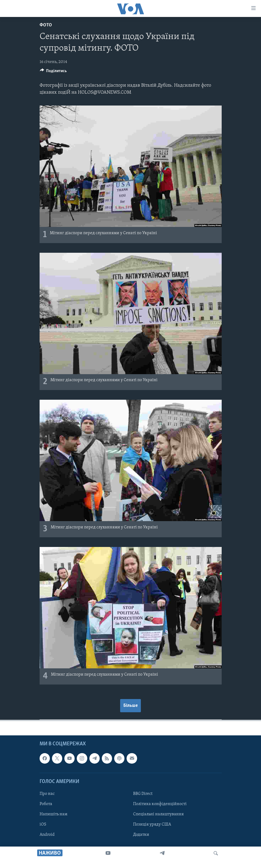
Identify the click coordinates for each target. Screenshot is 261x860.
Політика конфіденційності (160, 804)
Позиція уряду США (152, 825)
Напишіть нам (53, 814)
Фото (46, 25)
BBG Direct (142, 794)
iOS (43, 825)
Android (47, 835)
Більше (130, 705)
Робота (46, 804)
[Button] (53, 72)
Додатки (141, 835)
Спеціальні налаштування (158, 814)
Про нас (47, 794)
